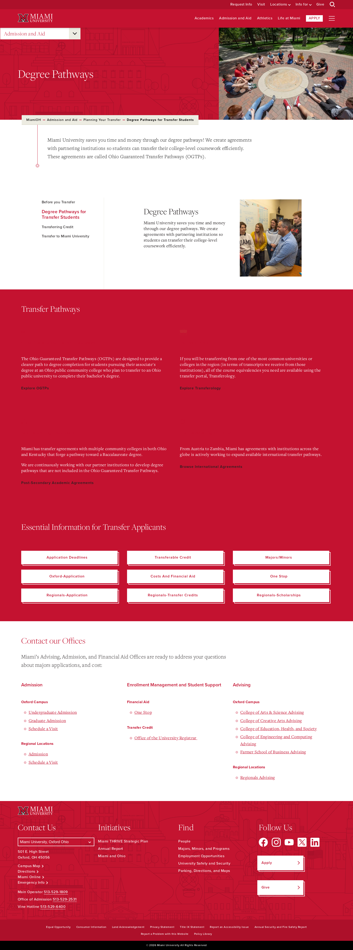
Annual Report (110, 848)
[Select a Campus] (56, 842)
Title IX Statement (192, 927)
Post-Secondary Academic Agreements (57, 483)
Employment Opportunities (201, 856)
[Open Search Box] (332, 4)
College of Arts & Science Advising (272, 712)
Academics (204, 18)
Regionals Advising (257, 777)
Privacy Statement (162, 927)
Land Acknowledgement (128, 927)
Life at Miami (289, 18)
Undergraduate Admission (53, 712)
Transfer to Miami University (65, 236)
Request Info (241, 4)
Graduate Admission (47, 720)
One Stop (143, 712)
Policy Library (203, 933)
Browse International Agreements (211, 466)
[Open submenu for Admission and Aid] (74, 33)
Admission (38, 754)
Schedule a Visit (43, 728)
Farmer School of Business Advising (273, 752)
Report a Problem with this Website (165, 933)
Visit (261, 4)
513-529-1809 (56, 892)
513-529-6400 (52, 906)
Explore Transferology (200, 388)
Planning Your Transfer (102, 120)
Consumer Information (91, 927)
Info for (302, 4)
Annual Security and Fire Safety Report (281, 927)
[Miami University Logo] (35, 18)
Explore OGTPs (35, 388)
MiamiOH (33, 120)
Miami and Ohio (111, 856)
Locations (278, 4)
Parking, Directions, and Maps (204, 870)
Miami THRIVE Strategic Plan (123, 841)
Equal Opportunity (58, 927)
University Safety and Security (204, 863)
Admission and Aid (235, 18)
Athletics (265, 18)
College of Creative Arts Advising (271, 720)
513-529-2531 (65, 899)
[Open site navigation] (331, 18)
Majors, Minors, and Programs (203, 848)
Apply (314, 18)
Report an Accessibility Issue (229, 927)
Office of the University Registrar (165, 737)
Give (320, 4)
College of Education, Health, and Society (278, 728)
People (184, 841)
